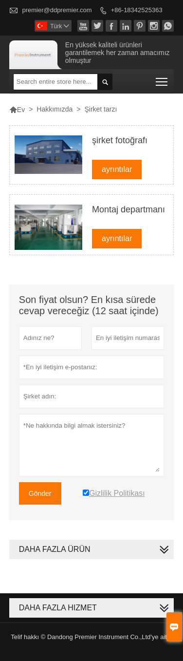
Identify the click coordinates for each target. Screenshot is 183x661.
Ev (17, 109)
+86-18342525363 (137, 10)
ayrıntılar (117, 169)
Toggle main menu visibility (162, 79)
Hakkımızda (55, 109)
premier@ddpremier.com (57, 10)
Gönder (40, 493)
